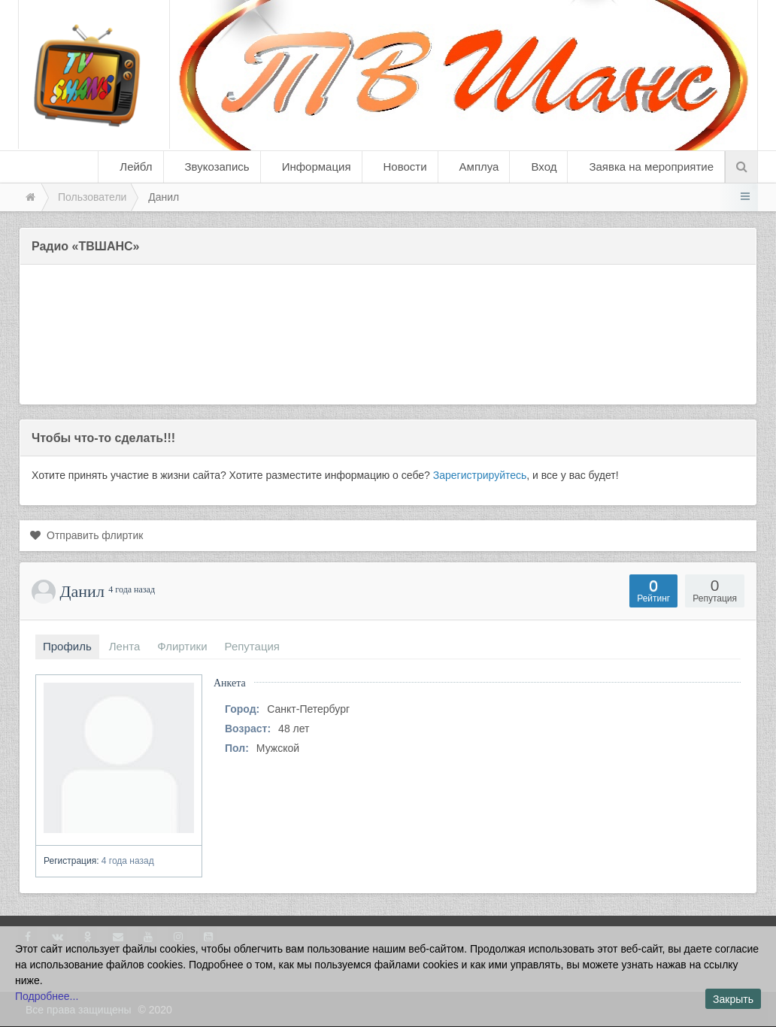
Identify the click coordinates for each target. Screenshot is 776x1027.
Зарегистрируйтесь (480, 475)
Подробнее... (46, 996)
